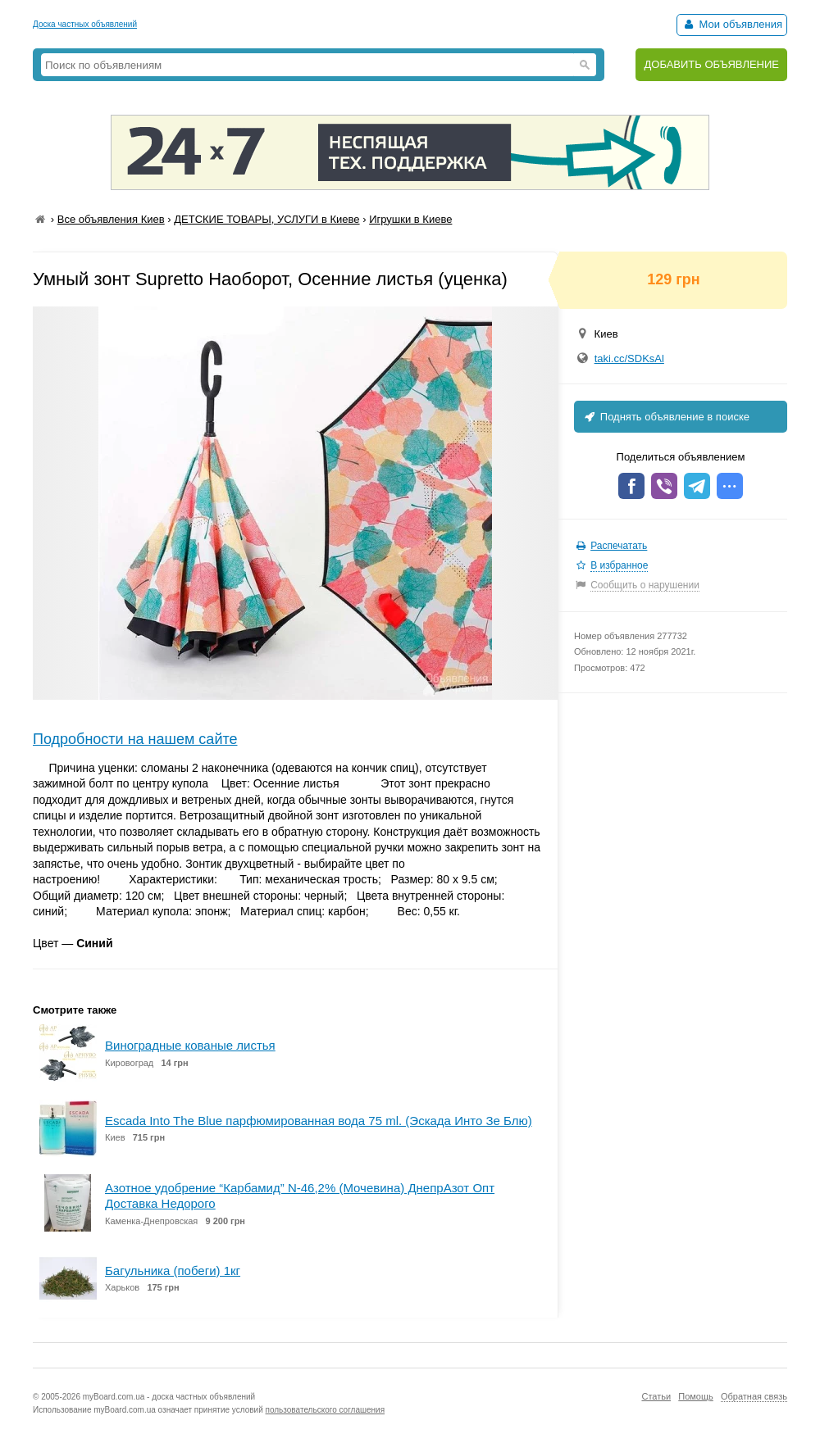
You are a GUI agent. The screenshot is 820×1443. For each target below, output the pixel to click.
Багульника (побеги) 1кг (172, 1270)
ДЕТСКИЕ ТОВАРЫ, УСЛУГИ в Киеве (266, 219)
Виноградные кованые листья (190, 1045)
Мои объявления (731, 24)
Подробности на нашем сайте (135, 739)
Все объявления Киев (111, 219)
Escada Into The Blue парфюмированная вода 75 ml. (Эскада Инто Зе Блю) (318, 1121)
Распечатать (618, 545)
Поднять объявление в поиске (665, 417)
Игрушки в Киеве (410, 219)
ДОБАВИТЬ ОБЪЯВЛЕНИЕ (711, 64)
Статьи (656, 1396)
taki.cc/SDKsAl (629, 358)
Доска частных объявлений (85, 24)
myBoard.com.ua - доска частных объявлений (169, 1396)
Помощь (695, 1396)
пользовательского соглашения (325, 1409)
